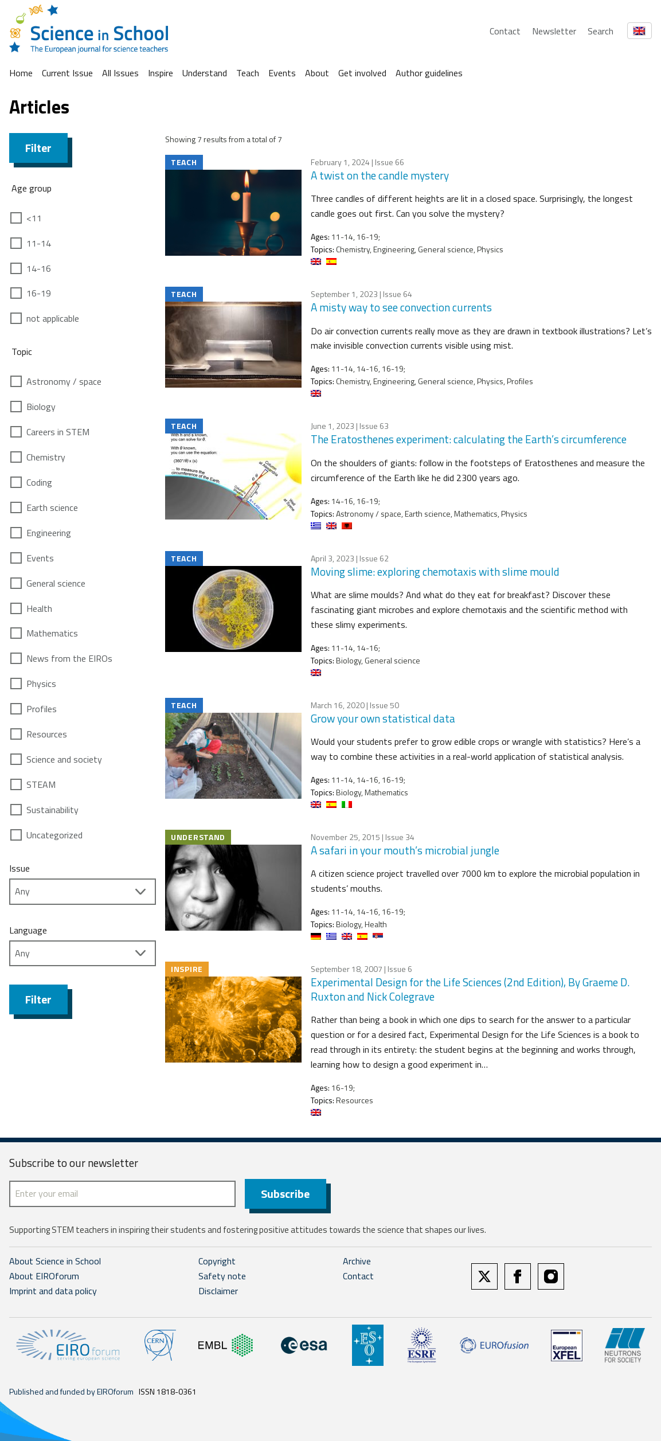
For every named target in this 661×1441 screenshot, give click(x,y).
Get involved (362, 73)
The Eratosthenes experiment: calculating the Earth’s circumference (469, 439)
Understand (204, 73)
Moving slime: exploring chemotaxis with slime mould (435, 571)
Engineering (48, 533)
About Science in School (55, 1261)
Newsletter (554, 31)
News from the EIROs (69, 658)
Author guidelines (429, 73)
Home (21, 73)
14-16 (38, 268)
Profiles (41, 709)
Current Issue (67, 73)
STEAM (41, 784)
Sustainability (52, 810)
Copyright (217, 1261)
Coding (39, 482)
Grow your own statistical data (383, 718)
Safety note (222, 1276)
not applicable (52, 318)
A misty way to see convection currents (401, 307)
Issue (19, 868)
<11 (34, 218)
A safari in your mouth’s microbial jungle (405, 850)
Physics (41, 683)
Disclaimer (218, 1291)
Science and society (64, 759)
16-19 (38, 293)
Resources (46, 734)
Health (39, 608)
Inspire (160, 73)
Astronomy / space (63, 381)
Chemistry (45, 457)
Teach (247, 73)
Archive (357, 1261)
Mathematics (52, 633)
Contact (505, 31)
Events (282, 73)
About (317, 73)
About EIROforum (44, 1276)
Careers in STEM (57, 432)
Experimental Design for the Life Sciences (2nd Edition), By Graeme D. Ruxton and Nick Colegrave (470, 989)
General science (55, 583)
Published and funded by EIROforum (71, 1391)
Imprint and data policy (53, 1291)
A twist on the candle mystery (380, 175)
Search (600, 31)
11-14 (38, 243)
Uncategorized (54, 835)
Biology (41, 406)
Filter (38, 148)
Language (28, 930)
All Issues (120, 73)
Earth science (52, 507)
